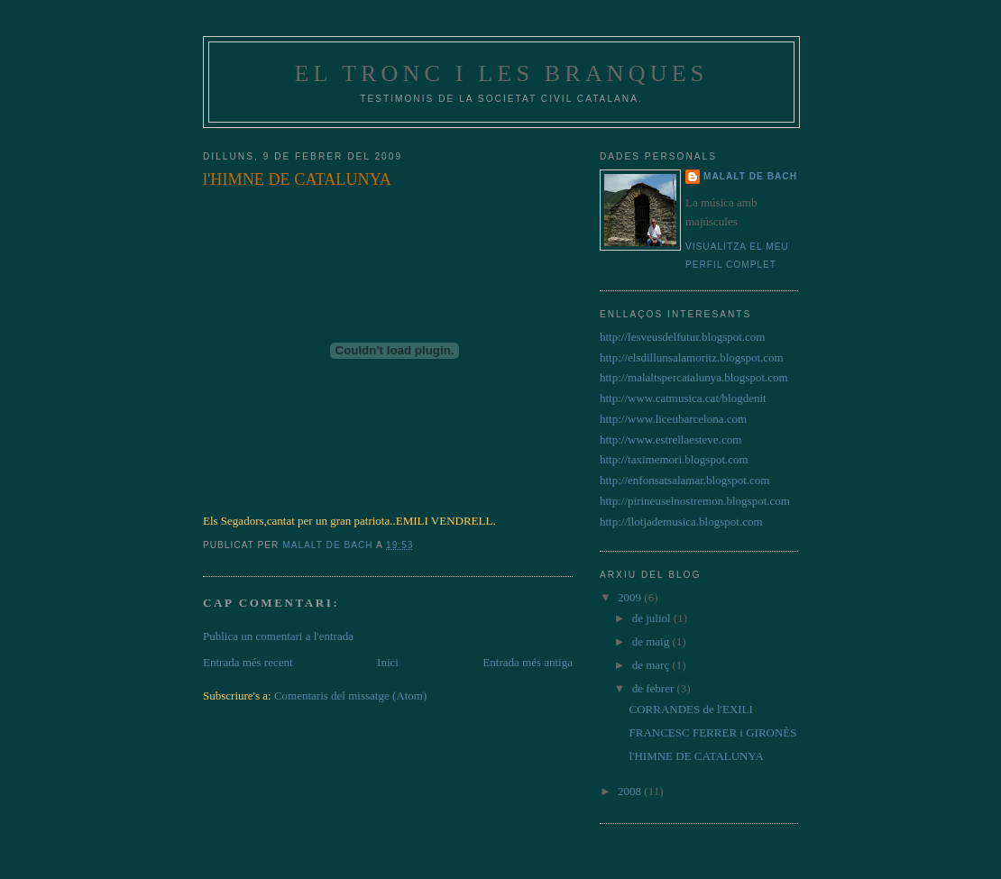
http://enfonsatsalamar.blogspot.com (684, 480)
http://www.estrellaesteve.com (670, 439)
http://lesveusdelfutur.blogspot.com (682, 336)
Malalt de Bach (750, 176)
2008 (631, 791)
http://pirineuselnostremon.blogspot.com (695, 501)
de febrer (654, 688)
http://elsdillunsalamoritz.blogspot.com (692, 357)
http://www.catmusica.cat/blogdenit (683, 398)
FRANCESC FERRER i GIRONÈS (712, 732)
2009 (631, 597)
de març (652, 665)
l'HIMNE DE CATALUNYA (696, 756)
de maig (652, 641)
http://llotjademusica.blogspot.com (681, 521)
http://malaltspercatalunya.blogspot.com (694, 377)
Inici (388, 662)
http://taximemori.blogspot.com (674, 459)
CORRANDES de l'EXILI (690, 709)
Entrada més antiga (527, 662)
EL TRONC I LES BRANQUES (501, 73)
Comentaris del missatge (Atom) (350, 695)
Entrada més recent (248, 662)
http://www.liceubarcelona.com (673, 419)
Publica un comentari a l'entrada (278, 636)
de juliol (653, 618)
